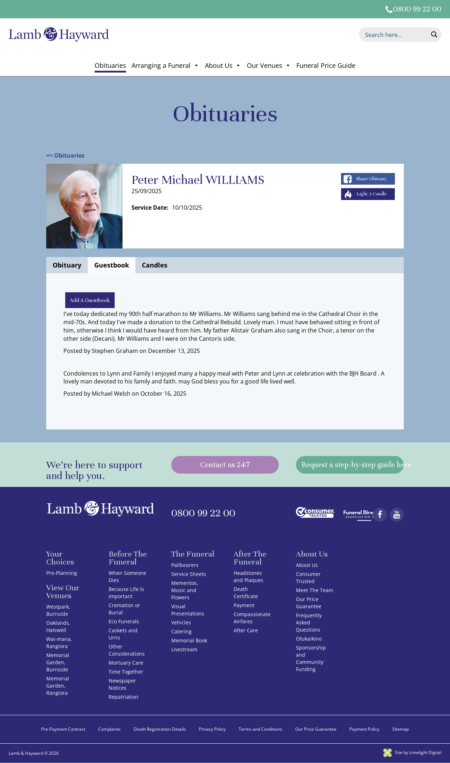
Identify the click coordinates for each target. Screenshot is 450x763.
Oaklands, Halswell (58, 627)
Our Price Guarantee (308, 603)
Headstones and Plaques (248, 577)
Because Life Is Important (126, 593)
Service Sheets (188, 574)
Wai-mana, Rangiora (59, 643)
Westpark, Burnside (58, 611)
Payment (244, 605)
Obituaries (110, 65)
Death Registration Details (160, 729)
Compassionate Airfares (252, 618)
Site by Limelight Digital (412, 753)
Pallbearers (184, 565)
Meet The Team (314, 590)
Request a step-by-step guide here (353, 465)
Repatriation (123, 697)
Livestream (184, 649)
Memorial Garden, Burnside (57, 662)
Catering (181, 631)
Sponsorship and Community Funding (311, 659)
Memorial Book (189, 640)
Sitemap (400, 729)
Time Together (126, 672)
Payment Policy (364, 729)
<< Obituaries (65, 155)
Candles (154, 265)
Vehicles (181, 622)
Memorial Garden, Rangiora (57, 686)
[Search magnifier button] (434, 34)
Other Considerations (127, 650)
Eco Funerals (124, 621)
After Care (246, 630)
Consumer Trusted (308, 578)
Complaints (109, 729)
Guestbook (111, 265)
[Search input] (395, 34)
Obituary (67, 265)
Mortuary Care (126, 663)
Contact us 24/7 (225, 465)
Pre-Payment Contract (63, 729)
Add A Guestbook (90, 300)
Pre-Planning (61, 573)
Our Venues (269, 65)
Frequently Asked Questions (309, 622)
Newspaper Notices (122, 685)
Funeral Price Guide (325, 65)
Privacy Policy (212, 729)
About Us (223, 65)
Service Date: (149, 207)
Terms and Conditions (260, 729)
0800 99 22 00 (417, 9)
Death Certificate (246, 593)
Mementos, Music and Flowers (184, 590)
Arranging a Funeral (165, 65)
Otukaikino (309, 639)
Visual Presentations (187, 610)
